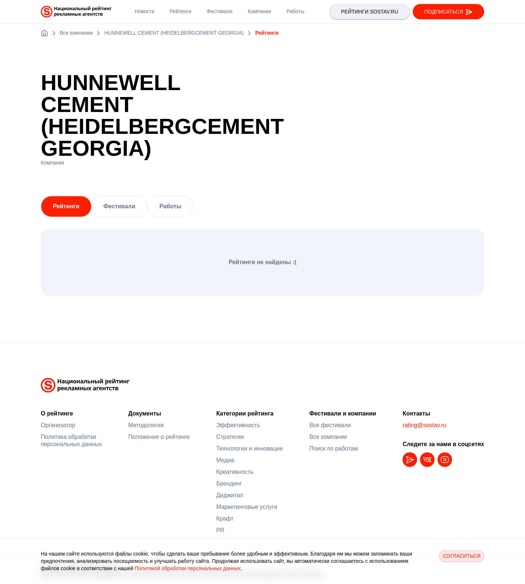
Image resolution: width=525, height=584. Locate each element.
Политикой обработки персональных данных (188, 568)
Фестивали (119, 206)
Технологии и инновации (249, 448)
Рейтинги (66, 206)
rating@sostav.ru (424, 425)
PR (220, 530)
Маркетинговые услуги (246, 507)
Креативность (234, 472)
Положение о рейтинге (159, 437)
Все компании (328, 437)
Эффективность (238, 425)
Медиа (225, 460)
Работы (170, 206)
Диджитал (229, 495)
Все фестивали (330, 425)
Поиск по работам (333, 448)
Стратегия (230, 437)
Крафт (224, 518)
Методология (146, 425)
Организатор (58, 425)
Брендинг (229, 483)
